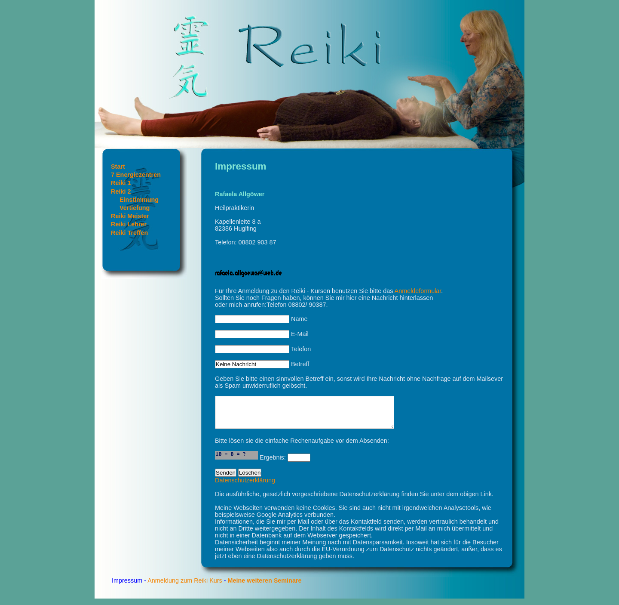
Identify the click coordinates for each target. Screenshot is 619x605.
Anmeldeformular (418, 290)
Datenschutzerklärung (245, 486)
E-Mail (262, 333)
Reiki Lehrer (129, 224)
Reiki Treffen (129, 232)
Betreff (262, 364)
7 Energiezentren (136, 174)
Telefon (263, 349)
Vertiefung (135, 207)
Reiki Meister (130, 216)
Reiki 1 (121, 182)
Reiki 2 (121, 191)
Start (118, 166)
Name (261, 318)
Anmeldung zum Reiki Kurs (184, 586)
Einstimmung (139, 199)
